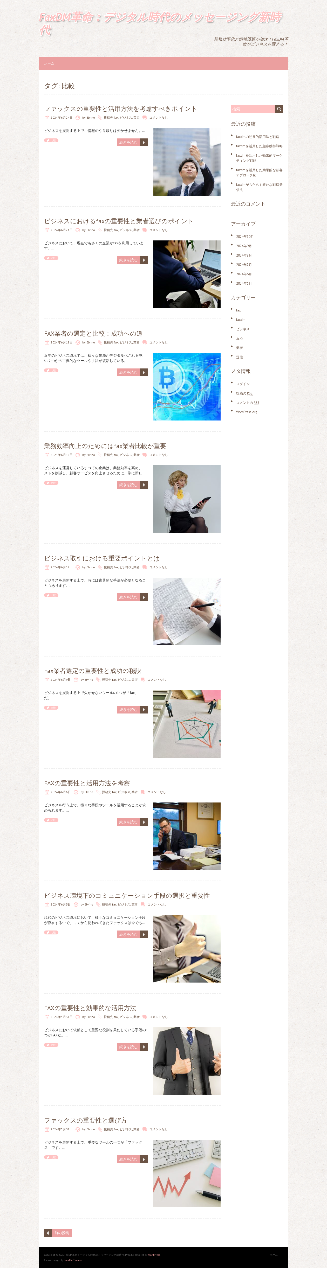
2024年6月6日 (61, 792)
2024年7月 (244, 265)
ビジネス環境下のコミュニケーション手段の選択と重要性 (127, 895)
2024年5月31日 (62, 1017)
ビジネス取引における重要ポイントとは (102, 558)
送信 (239, 357)
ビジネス (126, 117)
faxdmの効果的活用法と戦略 (257, 137)
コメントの (247, 402)
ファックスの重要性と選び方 (85, 1120)
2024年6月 (244, 274)
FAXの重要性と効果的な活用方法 (90, 1008)
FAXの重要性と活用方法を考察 (87, 783)
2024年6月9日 (61, 679)
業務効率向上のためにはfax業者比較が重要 (105, 446)
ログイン (243, 384)
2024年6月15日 (62, 455)
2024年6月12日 (62, 567)
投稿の (244, 393)
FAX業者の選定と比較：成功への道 (93, 333)
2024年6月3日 (61, 904)
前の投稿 (62, 1233)
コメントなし (158, 117)
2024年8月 (244, 255)
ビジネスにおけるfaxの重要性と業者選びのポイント (119, 221)
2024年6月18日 (62, 342)
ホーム (49, 63)
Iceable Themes (73, 1260)
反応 (239, 338)
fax (116, 117)
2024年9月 (244, 246)
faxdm (241, 319)
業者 (136, 117)
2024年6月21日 (62, 230)
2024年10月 (245, 236)
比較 (53, 140)
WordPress (154, 1255)
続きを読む (128, 142)
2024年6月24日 (62, 117)
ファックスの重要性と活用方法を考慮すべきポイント (120, 109)
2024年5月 (244, 283)
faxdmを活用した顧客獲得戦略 (259, 146)
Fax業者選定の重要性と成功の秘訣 (92, 671)
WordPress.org (246, 412)
